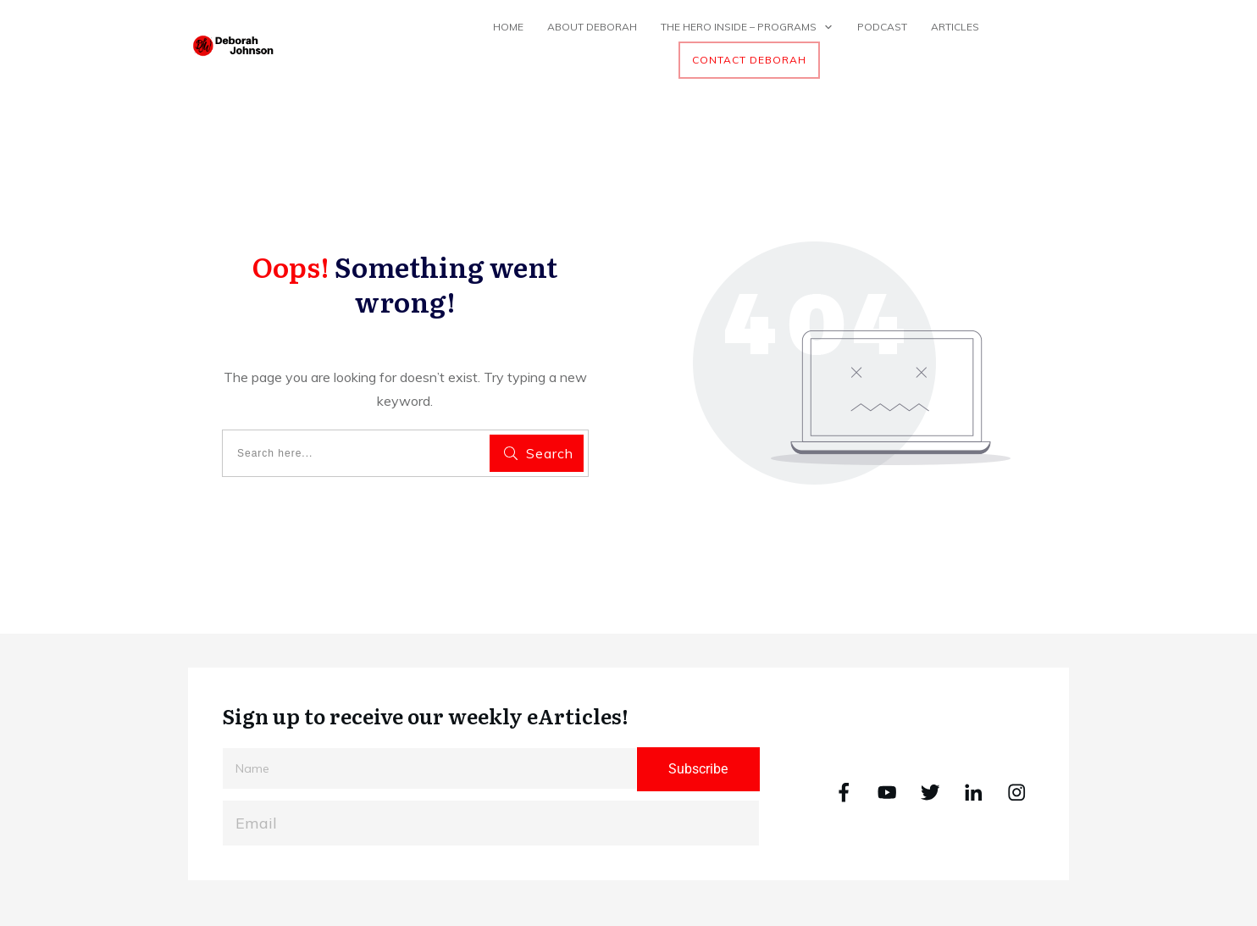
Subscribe (698, 769)
